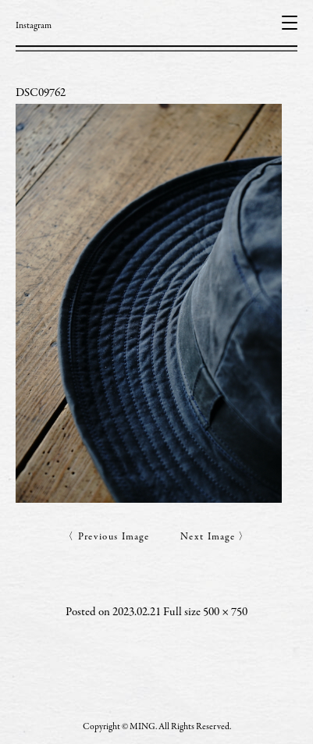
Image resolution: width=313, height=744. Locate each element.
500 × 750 (225, 612)
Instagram (34, 25)
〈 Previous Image (106, 537)
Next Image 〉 (215, 537)
